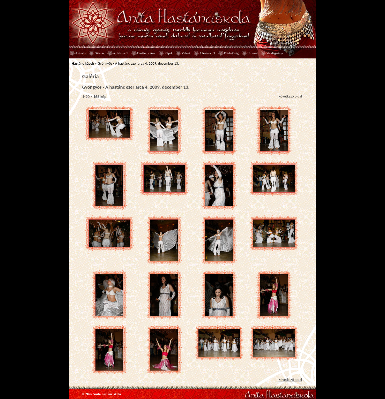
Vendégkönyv (275, 53)
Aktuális (80, 53)
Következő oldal (290, 96)
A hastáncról (207, 53)
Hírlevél (252, 53)
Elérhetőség (231, 53)
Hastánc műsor (146, 53)
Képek (169, 53)
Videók (186, 53)
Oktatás (99, 53)
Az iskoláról (120, 53)
